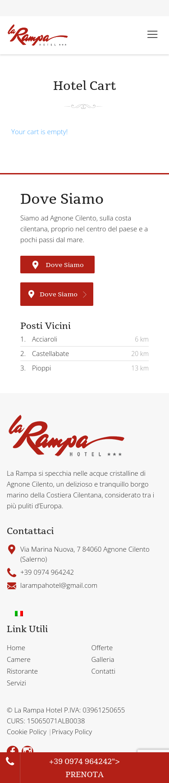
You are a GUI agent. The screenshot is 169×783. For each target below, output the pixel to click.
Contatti (103, 670)
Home (16, 647)
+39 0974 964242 (80, 761)
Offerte (102, 647)
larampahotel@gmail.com (58, 585)
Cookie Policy (27, 731)
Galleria (102, 659)
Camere (19, 659)
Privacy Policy (72, 731)
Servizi (16, 682)
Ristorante (22, 670)
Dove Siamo (57, 264)
